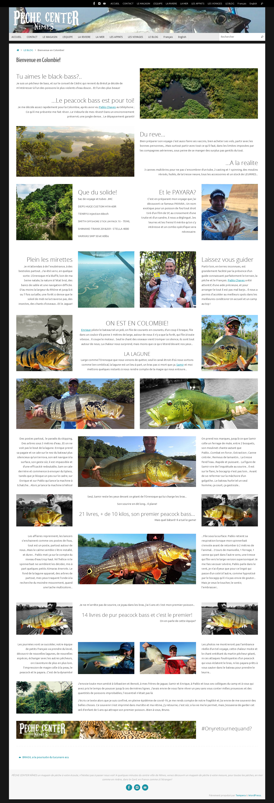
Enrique (86, 329)
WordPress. (255, 795)
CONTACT (128, 3)
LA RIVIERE (171, 3)
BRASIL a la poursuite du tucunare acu (44, 757)
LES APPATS (197, 3)
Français (242, 3)
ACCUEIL (115, 3)
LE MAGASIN (143, 3)
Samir (180, 364)
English (253, 3)
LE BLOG (229, 3)
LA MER (184, 3)
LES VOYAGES (215, 3)
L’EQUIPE (158, 3)
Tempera (241, 795)
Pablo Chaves (107, 107)
